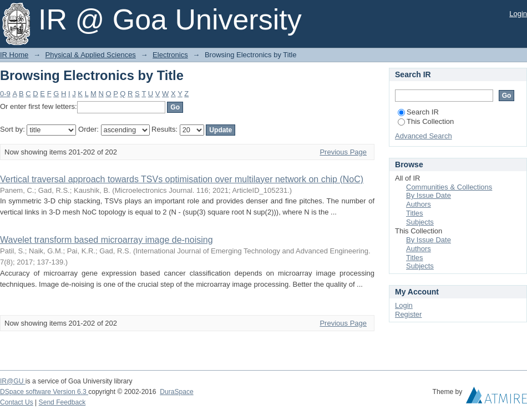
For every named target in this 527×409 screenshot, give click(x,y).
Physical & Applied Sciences (90, 55)
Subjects (420, 222)
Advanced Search (423, 136)
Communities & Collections (449, 187)
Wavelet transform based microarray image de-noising (106, 240)
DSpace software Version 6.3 (44, 392)
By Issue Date (428, 195)
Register (408, 314)
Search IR (418, 112)
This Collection (426, 121)
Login (518, 13)
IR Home (14, 55)
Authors (418, 204)
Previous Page (343, 152)
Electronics (170, 55)
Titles (414, 213)
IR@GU (13, 381)
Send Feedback (62, 402)
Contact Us (16, 402)
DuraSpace (176, 392)
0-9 (5, 93)
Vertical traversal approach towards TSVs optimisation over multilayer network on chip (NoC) (181, 179)
